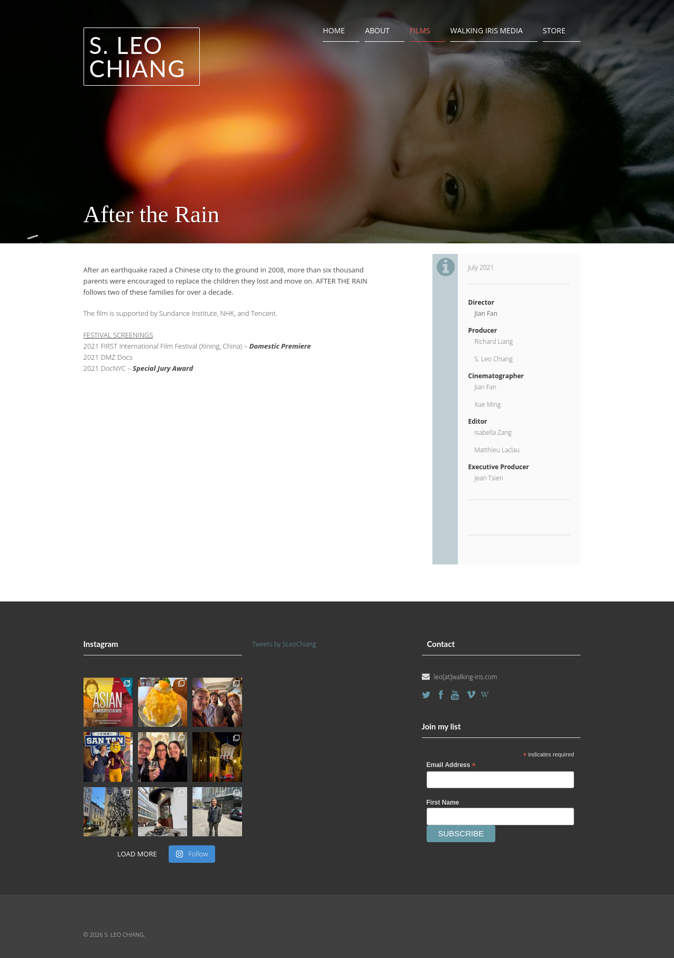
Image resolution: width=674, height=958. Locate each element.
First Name (443, 802)
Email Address (451, 765)
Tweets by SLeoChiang (284, 644)
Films (420, 30)
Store (554, 30)
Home (334, 30)
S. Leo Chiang (137, 56)
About (377, 30)
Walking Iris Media (486, 30)
